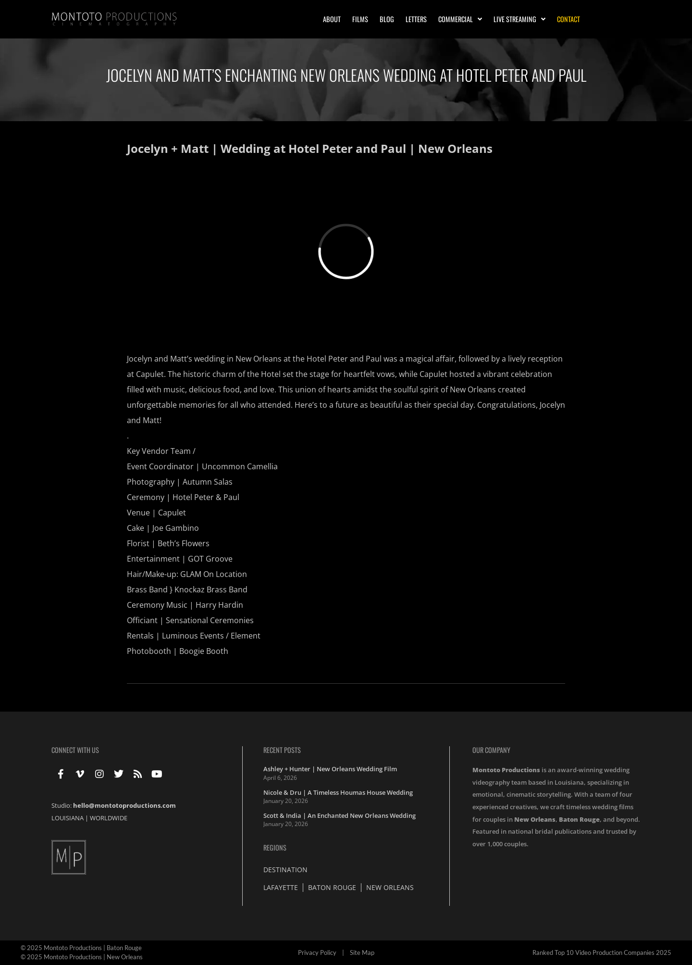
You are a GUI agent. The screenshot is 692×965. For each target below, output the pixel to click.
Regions (274, 847)
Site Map (362, 952)
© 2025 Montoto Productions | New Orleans (82, 957)
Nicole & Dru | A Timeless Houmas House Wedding (338, 792)
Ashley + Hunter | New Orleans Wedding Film (330, 768)
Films (360, 19)
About (332, 19)
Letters (416, 19)
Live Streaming (519, 19)
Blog (387, 19)
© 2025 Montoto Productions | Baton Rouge (81, 948)
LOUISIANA (67, 818)
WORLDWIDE (108, 818)
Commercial (460, 19)
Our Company (491, 750)
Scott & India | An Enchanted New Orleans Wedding (339, 815)
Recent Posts (282, 750)
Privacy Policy (317, 952)
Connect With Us (75, 750)
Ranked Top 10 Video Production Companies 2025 (601, 952)
